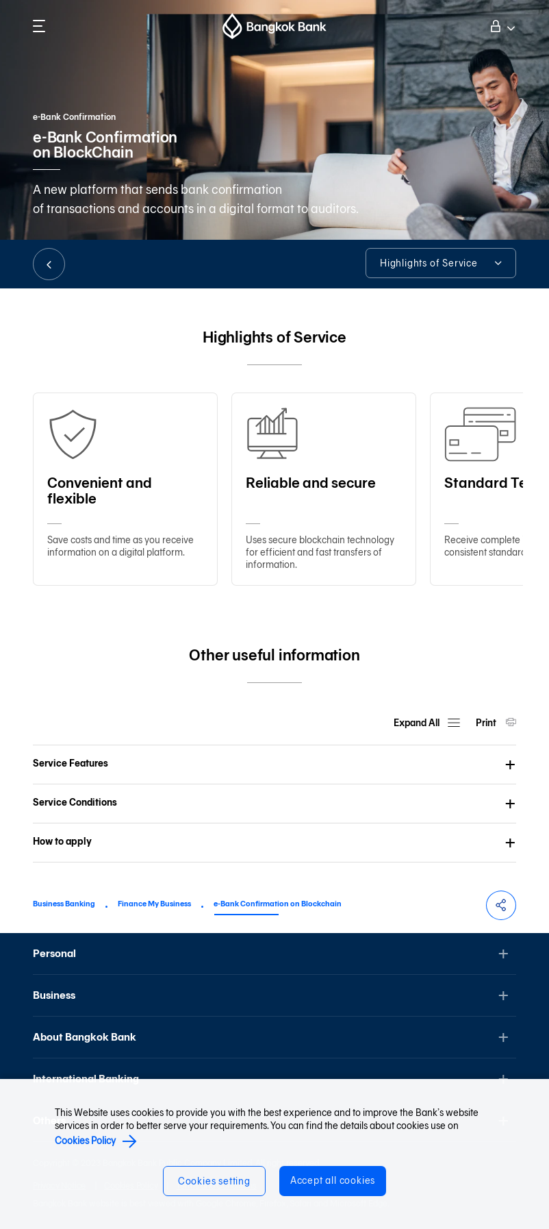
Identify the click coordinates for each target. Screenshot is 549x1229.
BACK (49, 264)
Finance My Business (154, 903)
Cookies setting (214, 1181)
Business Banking (64, 903)
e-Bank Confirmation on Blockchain (278, 903)
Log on (501, 25)
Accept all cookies (332, 1181)
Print (487, 723)
